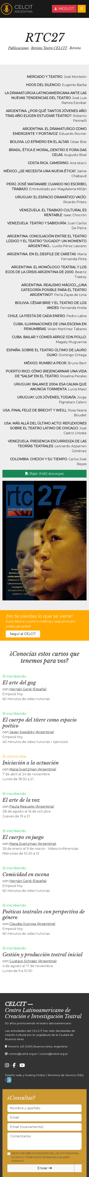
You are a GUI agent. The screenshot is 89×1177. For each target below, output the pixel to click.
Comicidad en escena (25, 874)
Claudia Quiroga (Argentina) (32, 924)
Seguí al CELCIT (23, 634)
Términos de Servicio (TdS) (65, 1075)
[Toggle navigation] (82, 9)
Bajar (44, 474)
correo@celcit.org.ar (23, 1053)
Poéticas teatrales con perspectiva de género (43, 915)
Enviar (44, 1168)
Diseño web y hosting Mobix (25, 1075)
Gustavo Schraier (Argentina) (33, 961)
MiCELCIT (64, 9)
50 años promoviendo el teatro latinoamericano (38, 1023)
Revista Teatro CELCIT (49, 48)
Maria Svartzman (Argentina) (32, 769)
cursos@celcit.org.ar (53, 1053)
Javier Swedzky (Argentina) (31, 732)
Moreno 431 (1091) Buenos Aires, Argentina (37, 1046)
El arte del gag (19, 683)
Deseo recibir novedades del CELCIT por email (45, 1157)
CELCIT (15, 1004)
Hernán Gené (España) (28, 689)
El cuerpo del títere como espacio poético (39, 723)
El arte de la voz (21, 800)
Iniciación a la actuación (30, 763)
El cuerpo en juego (23, 837)
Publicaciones (18, 48)
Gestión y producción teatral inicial (42, 955)
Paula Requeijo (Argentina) (31, 806)
